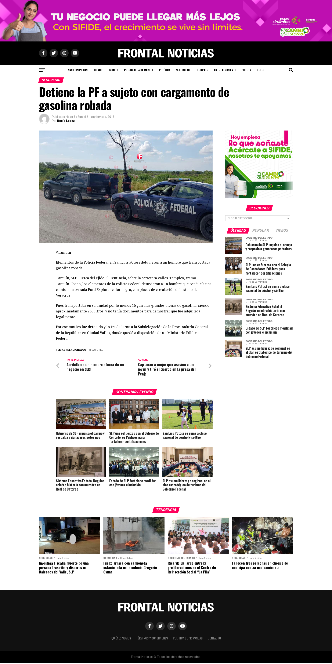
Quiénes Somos (121, 638)
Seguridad (183, 70)
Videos (246, 70)
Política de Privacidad (188, 638)
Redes (260, 70)
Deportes (202, 70)
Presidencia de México (138, 70)
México (98, 70)
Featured (96, 350)
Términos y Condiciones (152, 638)
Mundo (113, 70)
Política (164, 70)
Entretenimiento (225, 70)
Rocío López (66, 120)
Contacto (214, 638)
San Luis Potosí (78, 70)
